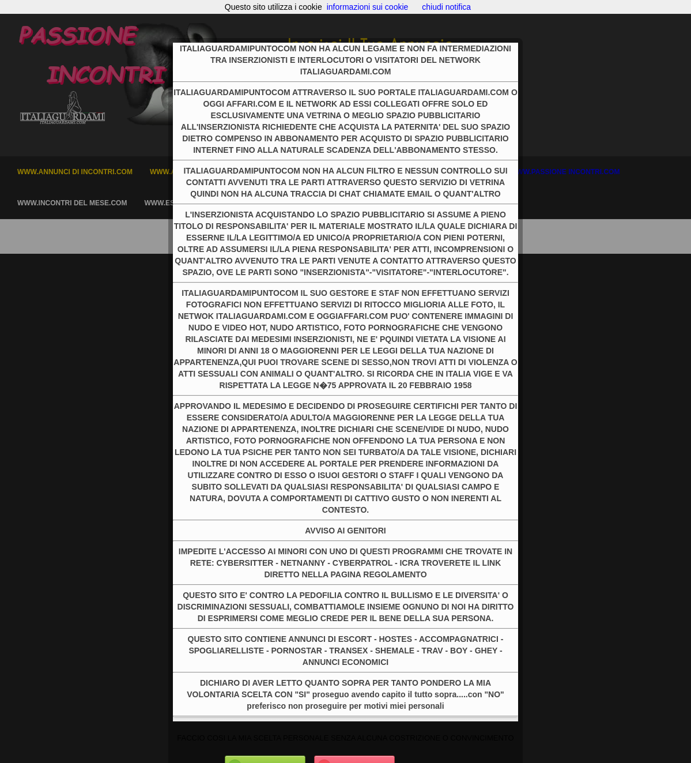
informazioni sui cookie (368, 7)
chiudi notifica (446, 7)
